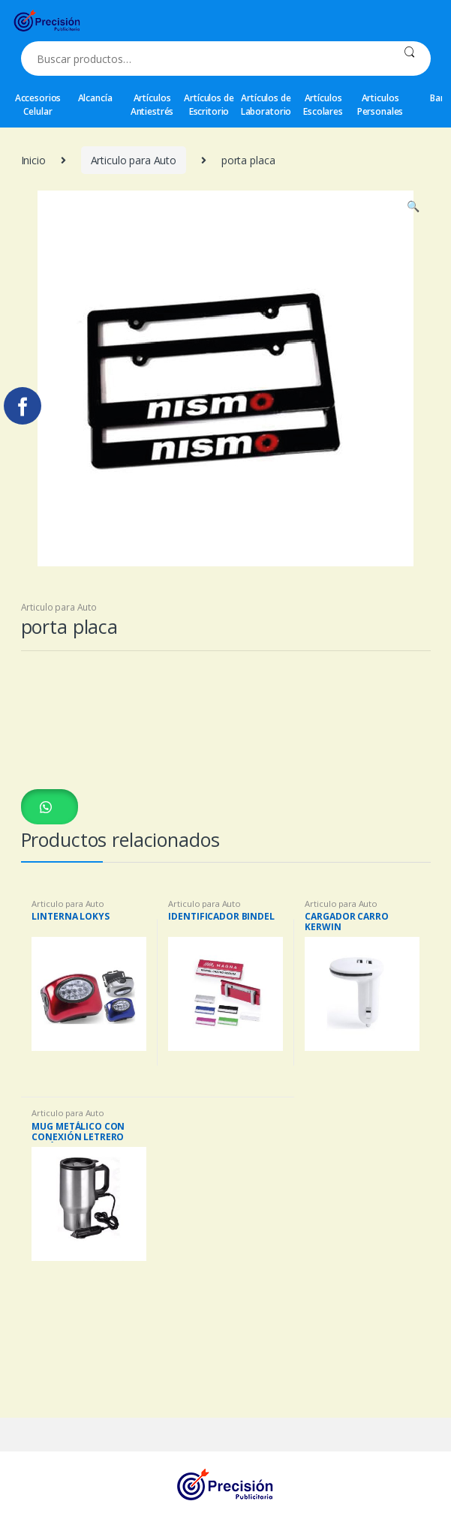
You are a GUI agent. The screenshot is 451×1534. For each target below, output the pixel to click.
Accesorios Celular (38, 105)
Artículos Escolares (323, 105)
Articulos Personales (380, 105)
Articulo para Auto (133, 160)
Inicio (33, 160)
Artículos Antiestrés (152, 105)
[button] (49, 806)
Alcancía (95, 98)
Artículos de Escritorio (208, 105)
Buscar (409, 58)
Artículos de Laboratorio (266, 105)
